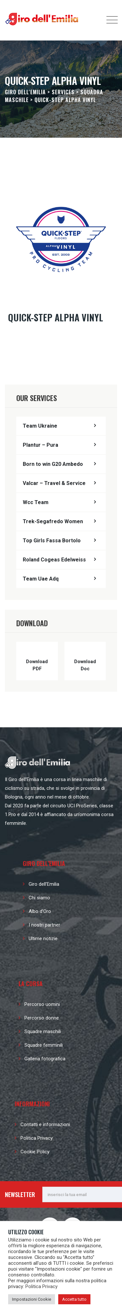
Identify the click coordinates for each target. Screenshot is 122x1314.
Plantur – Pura (40, 445)
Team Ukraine (40, 426)
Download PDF (37, 665)
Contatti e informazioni (45, 1124)
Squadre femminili (43, 1045)
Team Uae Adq (41, 579)
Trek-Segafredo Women (53, 521)
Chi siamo (39, 898)
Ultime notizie (43, 938)
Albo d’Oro (40, 911)
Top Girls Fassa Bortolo (52, 540)
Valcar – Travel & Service (54, 483)
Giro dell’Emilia (44, 884)
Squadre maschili (42, 1031)
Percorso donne (41, 1018)
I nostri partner (44, 925)
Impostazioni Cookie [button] (31, 1299)
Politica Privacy (36, 1138)
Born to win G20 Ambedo (53, 464)
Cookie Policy (34, 1152)
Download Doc (85, 665)
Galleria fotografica (44, 1059)
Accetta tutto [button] (74, 1299)
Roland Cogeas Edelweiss (54, 560)
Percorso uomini (42, 1004)
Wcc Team (35, 502)
